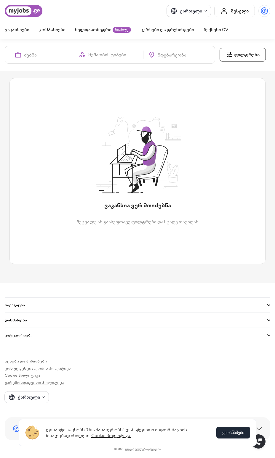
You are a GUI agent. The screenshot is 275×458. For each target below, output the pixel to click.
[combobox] (49, 55)
